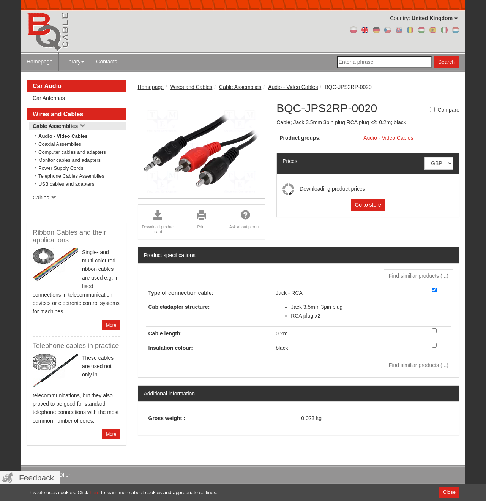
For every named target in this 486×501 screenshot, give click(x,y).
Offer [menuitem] (65, 475)
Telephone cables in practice (76, 345)
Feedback (36, 477)
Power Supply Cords (61, 168)
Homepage (40, 61)
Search (446, 62)
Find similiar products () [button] (418, 276)
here (94, 492)
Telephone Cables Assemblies (71, 176)
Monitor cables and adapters (69, 160)
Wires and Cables (58, 114)
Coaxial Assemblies (59, 144)
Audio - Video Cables (63, 136)
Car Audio (47, 86)
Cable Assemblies (59, 126)
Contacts (106, 61)
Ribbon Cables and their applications (69, 236)
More (111, 325)
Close (449, 492)
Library (75, 61)
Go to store (368, 205)
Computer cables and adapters (72, 152)
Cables (45, 197)
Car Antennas (49, 98)
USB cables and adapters (66, 184)
